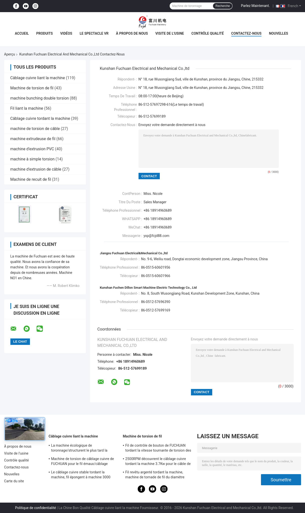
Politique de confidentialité (35, 508)
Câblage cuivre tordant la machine (40, 118)
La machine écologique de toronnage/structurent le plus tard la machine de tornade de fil (79, 448)
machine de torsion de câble (35, 128)
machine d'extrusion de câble (35, 169)
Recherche (222, 6)
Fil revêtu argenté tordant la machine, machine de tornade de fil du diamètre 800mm (155, 475)
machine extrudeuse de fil (32, 138)
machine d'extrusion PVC (32, 149)
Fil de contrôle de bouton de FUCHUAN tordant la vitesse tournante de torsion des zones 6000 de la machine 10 (158, 448)
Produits (44, 33)
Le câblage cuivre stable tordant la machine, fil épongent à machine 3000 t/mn (81, 475)
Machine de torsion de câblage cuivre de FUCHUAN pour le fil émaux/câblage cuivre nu (82, 462)
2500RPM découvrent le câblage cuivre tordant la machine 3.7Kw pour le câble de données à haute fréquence (158, 462)
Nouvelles (278, 33)
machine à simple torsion (32, 159)
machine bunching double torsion (39, 98)
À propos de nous (132, 33)
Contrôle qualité (207, 33)
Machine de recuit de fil (30, 179)
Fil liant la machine (26, 108)
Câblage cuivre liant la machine (37, 78)
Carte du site (14, 481)
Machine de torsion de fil (31, 88)
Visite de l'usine (169, 33)
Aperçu (9, 54)
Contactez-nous (246, 33)
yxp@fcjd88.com (156, 236)
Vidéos (66, 33)
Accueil (22, 33)
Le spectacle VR (94, 33)
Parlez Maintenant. (255, 6)
